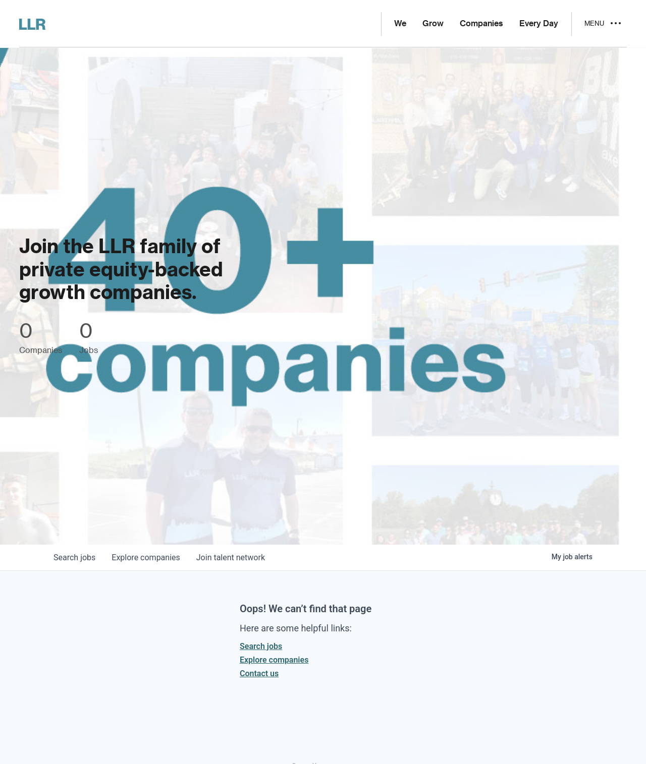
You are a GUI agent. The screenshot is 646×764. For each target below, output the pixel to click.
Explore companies (274, 660)
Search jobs (261, 646)
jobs (74, 557)
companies (146, 557)
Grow (433, 24)
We (400, 24)
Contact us (259, 673)
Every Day (538, 24)
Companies (481, 24)
